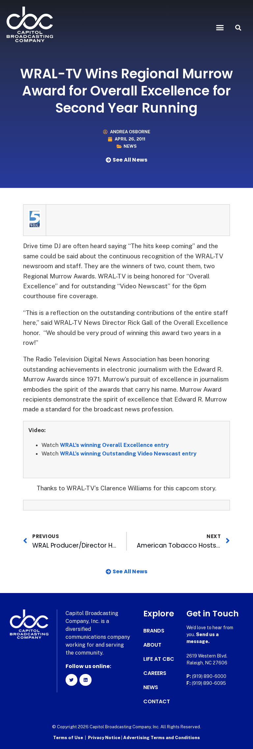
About (152, 645)
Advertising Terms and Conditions (161, 737)
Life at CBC (158, 659)
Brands (153, 631)
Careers (154, 673)
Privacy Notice (104, 737)
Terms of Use (68, 737)
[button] (220, 27)
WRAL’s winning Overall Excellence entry (115, 445)
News (130, 146)
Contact (156, 701)
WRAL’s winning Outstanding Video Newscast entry (130, 453)
